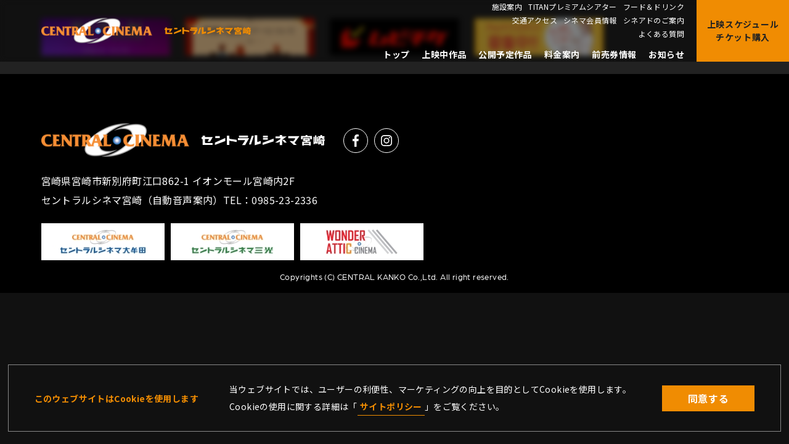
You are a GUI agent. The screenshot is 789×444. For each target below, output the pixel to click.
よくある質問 (661, 34)
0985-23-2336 (284, 199)
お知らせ (666, 54)
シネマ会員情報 (590, 20)
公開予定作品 (504, 54)
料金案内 (562, 54)
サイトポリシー (391, 406)
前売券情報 (614, 54)
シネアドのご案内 (653, 20)
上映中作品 (444, 54)
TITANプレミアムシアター (572, 6)
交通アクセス (534, 20)
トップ (396, 54)
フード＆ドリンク (653, 6)
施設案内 (507, 6)
